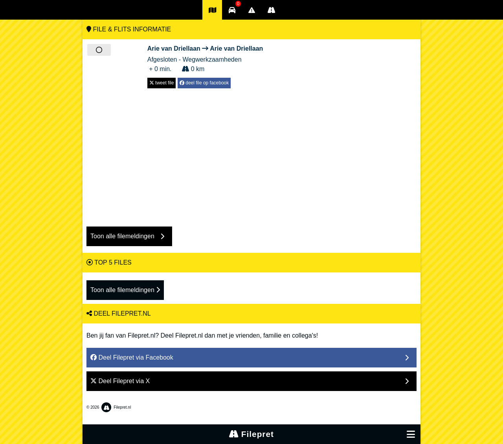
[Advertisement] (251, 153)
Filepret (251, 434)
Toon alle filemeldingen (125, 290)
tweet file (161, 83)
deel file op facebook (204, 83)
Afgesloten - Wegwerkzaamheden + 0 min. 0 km (205, 58)
